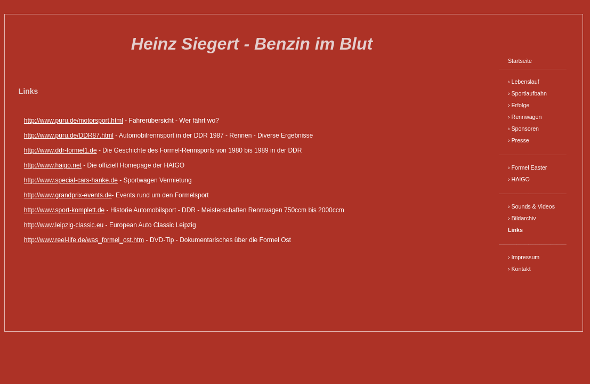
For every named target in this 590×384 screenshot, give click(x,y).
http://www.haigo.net (53, 165)
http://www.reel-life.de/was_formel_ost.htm (84, 240)
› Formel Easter (527, 167)
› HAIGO (519, 179)
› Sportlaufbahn (527, 93)
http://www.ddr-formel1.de (60, 150)
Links (515, 230)
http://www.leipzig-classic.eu (63, 225)
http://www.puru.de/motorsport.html (73, 120)
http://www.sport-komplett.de (64, 210)
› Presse (518, 140)
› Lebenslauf (523, 81)
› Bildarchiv (522, 218)
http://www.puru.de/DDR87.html (69, 135)
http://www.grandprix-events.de (68, 195)
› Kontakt (519, 269)
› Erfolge (518, 105)
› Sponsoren (523, 128)
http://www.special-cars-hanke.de (71, 180)
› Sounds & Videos (531, 206)
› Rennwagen (524, 117)
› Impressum (523, 257)
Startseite (520, 61)
